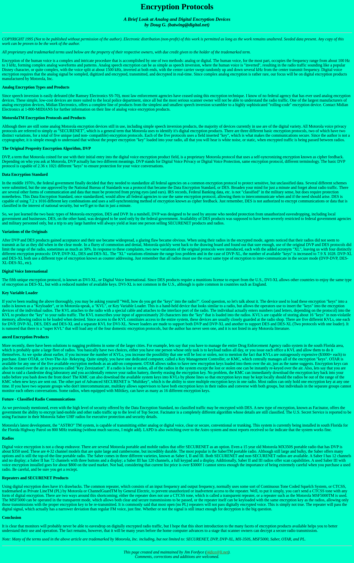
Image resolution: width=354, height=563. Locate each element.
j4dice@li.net (217, 552)
